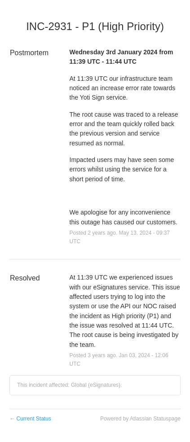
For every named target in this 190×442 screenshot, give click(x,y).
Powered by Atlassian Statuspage (140, 419)
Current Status (30, 419)
